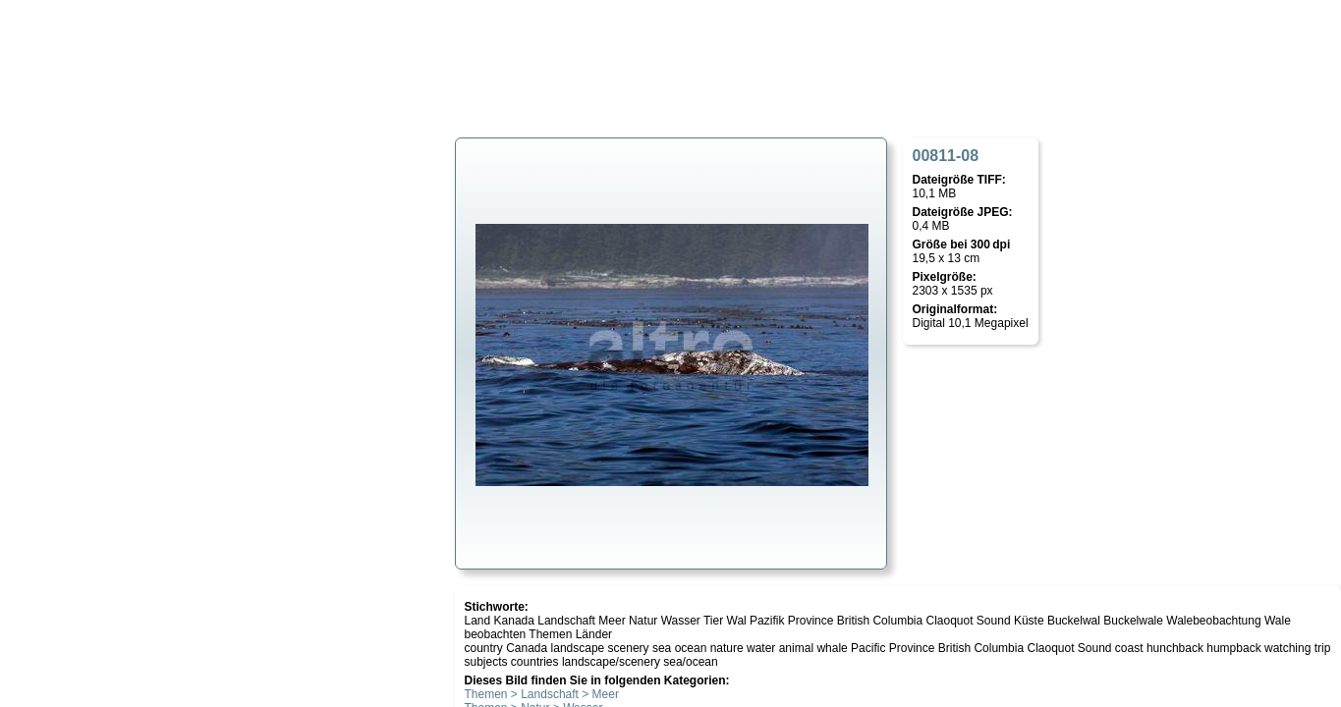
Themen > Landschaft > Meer (542, 694)
